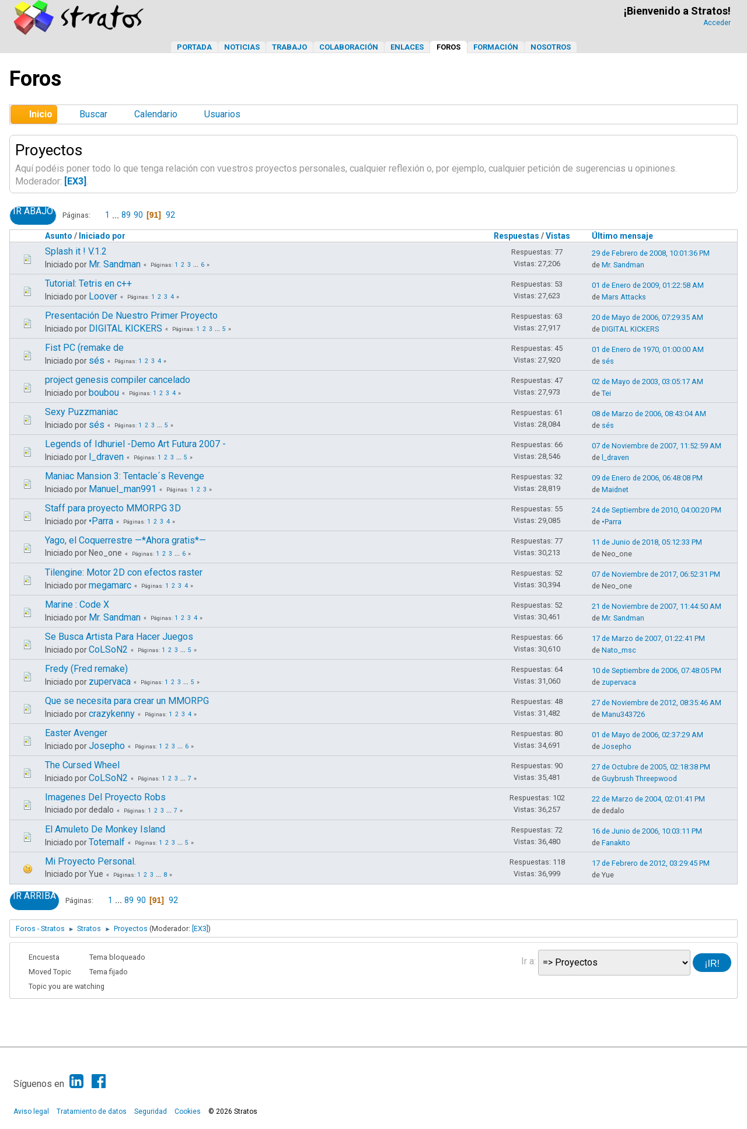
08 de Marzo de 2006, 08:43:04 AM (649, 413)
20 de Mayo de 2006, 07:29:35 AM (647, 317)
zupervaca (110, 681)
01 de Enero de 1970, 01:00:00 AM (648, 349)
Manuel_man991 (122, 488)
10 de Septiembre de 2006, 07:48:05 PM (656, 670)
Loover (103, 296)
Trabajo (289, 47)
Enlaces (407, 47)
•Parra (101, 521)
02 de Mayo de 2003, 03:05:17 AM (647, 381)
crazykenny (112, 713)
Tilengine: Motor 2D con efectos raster (124, 572)
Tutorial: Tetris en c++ (88, 283)
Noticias (242, 47)
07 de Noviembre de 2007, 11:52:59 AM (656, 445)
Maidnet (615, 489)
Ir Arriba (34, 896)
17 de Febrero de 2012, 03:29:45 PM (651, 863)
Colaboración (348, 47)
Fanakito (616, 842)
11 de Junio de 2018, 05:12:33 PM (647, 542)
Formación (495, 47)
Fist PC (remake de (84, 347)
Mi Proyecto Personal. (90, 861)
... (116, 214)
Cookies (187, 1111)
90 (138, 214)
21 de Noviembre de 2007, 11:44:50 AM (656, 606)
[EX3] (75, 181)
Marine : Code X (77, 604)
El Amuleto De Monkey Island (105, 829)
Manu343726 (623, 714)
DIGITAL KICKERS (125, 328)
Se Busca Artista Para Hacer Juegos (119, 636)
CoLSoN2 (108, 649)
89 (126, 214)
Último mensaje (622, 236)
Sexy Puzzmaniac (81, 411)
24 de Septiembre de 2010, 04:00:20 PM (656, 510)
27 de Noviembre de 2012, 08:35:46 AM (656, 702)
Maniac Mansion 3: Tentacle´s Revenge (124, 476)
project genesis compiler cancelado (117, 379)
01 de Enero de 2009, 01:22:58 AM (648, 285)
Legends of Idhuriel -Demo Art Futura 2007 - (135, 443)
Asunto (58, 236)
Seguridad (150, 1111)
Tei (606, 393)
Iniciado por (102, 236)
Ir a (527, 961)
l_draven (106, 456)
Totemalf (107, 842)
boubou (104, 392)
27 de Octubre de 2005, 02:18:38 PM (651, 766)
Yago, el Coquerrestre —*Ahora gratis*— (125, 540)
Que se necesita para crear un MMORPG (127, 700)
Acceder (717, 23)
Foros (448, 47)
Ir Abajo (33, 211)
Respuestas (516, 236)
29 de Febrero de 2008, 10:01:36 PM (651, 253)
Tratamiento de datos (92, 1111)
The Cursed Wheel (82, 765)
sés (96, 360)
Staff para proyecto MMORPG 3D (113, 508)
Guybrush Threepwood (639, 778)
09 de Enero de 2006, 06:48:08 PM (647, 477)
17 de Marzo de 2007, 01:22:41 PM (648, 638)
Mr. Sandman (115, 264)
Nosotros (550, 47)
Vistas (563, 236)
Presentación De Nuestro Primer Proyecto (131, 315)
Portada (194, 47)
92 (170, 214)
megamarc (110, 585)
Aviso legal (31, 1111)
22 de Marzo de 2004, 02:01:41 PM (648, 799)
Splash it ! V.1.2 (76, 251)
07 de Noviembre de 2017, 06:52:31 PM (656, 574)
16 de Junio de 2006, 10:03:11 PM (647, 831)
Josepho (107, 745)
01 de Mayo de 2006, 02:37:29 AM (647, 734)
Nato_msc (619, 650)
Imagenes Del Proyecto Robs (105, 797)
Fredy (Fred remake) (86, 668)
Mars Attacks (624, 296)
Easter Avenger (76, 732)
